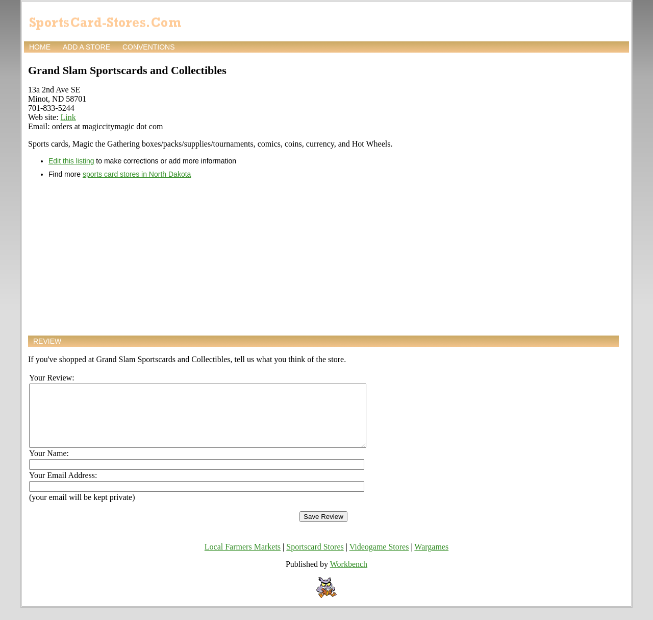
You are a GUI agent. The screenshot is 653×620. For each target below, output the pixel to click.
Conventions (148, 47)
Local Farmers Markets (243, 559)
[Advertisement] (323, 256)
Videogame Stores (379, 559)
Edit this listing (71, 161)
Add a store (86, 47)
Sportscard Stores (314, 559)
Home (40, 47)
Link (68, 117)
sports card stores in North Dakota (137, 174)
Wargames (431, 559)
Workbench (348, 576)
